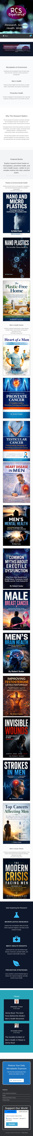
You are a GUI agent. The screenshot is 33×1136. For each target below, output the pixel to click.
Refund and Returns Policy (9, 1097)
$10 (15, 1118)
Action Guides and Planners (9, 1093)
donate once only (23, 1111)
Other (9, 1120)
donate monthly (11, 1111)
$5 (9, 1118)
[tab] (10, 1111)
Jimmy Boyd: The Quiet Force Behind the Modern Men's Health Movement (15, 1016)
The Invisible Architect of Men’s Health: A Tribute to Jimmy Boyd (15, 1040)
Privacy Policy (6, 1100)
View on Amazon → (16, 234)
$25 (22, 1118)
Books (4, 1095)
